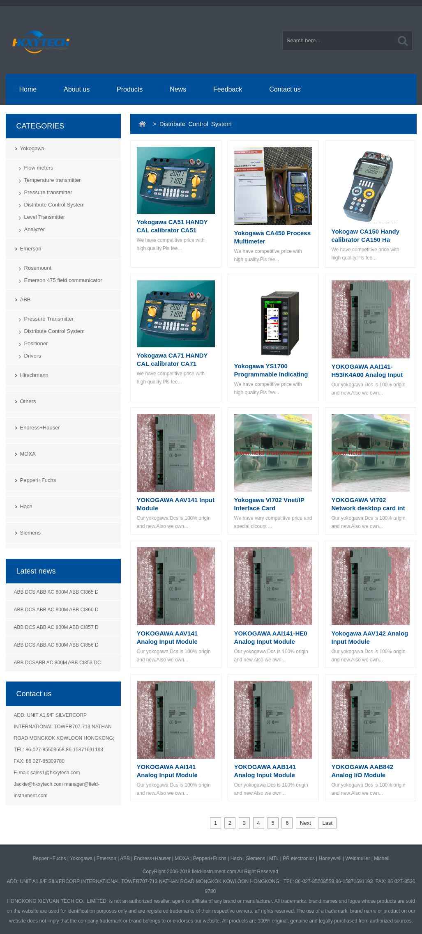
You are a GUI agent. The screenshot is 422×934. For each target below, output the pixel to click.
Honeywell (329, 858)
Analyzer (34, 229)
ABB (25, 299)
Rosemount (37, 268)
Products (130, 89)
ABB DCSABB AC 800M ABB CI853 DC (57, 663)
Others (28, 401)
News (178, 89)
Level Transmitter (44, 217)
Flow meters (38, 168)
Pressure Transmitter (49, 319)
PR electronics (298, 858)
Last (327, 823)
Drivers (32, 356)
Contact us (284, 89)
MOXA (28, 454)
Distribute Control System (54, 205)
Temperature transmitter (52, 180)
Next (305, 823)
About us (77, 89)
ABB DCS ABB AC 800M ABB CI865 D (56, 592)
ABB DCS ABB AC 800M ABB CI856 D (56, 645)
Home (28, 89)
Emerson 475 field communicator (63, 280)
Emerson (31, 249)
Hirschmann (34, 375)
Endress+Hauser (40, 428)
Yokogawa (32, 148)
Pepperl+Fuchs (38, 480)
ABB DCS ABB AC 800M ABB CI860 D (56, 610)
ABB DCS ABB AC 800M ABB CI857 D (56, 627)
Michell (381, 858)
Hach (26, 506)
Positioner (36, 343)
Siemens (30, 533)
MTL (274, 858)
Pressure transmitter (48, 192)
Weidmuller (358, 858)
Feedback (227, 89)
